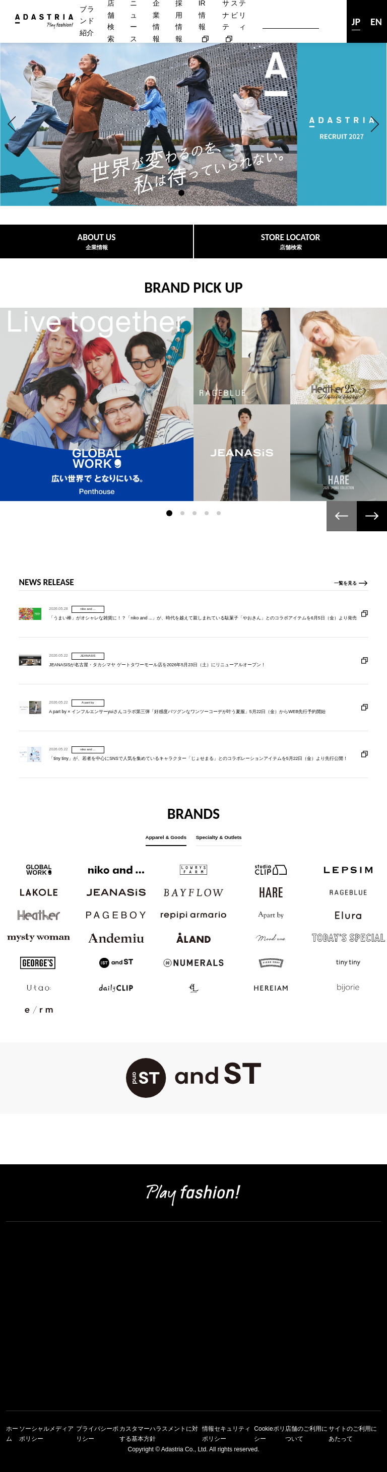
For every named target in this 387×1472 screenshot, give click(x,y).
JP (356, 22)
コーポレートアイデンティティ (62, 1282)
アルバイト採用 (34, 1364)
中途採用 (22, 1350)
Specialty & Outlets (219, 837)
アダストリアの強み (42, 1309)
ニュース (22, 1377)
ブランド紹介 (87, 21)
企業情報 (22, 1268)
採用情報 (22, 1323)
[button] (12, 124)
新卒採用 (22, 1337)
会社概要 (22, 1295)
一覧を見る (345, 627)
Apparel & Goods (166, 837)
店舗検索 (22, 1254)
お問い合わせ (30, 1391)
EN (376, 22)
